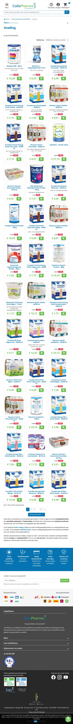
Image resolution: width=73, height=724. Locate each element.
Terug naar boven (36, 514)
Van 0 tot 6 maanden (36, 70)
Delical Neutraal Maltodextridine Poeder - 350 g (36, 188)
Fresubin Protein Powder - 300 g (14, 227)
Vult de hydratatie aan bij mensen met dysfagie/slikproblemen (14, 308)
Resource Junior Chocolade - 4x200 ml (36, 146)
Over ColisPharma (11, 643)
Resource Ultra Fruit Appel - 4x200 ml (14, 381)
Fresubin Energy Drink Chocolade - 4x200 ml (59, 67)
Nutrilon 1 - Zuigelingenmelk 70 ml (36, 67)
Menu (6, 638)
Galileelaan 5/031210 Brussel (22, 690)
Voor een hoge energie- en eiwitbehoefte (14, 110)
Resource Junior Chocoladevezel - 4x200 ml (14, 419)
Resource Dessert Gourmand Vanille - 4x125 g (14, 188)
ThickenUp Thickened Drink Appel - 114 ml (14, 303)
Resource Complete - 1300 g (36, 418)
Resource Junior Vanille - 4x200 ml (59, 106)
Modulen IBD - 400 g (14, 66)
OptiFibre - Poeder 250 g (59, 145)
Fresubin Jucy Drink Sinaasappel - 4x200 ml (58, 381)
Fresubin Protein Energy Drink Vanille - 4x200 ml (14, 106)
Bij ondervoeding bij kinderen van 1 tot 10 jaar (59, 110)
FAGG (21, 675)
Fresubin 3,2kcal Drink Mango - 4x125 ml (14, 492)
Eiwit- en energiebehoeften (58, 190)
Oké (35, 721)
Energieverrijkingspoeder (36, 192)
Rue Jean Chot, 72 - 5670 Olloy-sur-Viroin (36, 707)
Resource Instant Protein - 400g (58, 266)
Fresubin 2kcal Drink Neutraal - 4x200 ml (59, 187)
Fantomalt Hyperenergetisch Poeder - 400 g (14, 267)
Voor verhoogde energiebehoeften (58, 71)
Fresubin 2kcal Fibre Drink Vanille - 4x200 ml (59, 492)
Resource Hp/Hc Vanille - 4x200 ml (36, 303)
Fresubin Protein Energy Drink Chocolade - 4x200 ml (14, 146)
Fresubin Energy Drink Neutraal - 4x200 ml (36, 492)
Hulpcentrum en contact (13, 648)
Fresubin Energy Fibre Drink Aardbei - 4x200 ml (14, 455)
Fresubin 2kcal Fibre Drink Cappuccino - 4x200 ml (36, 382)
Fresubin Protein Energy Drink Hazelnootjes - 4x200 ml (59, 304)
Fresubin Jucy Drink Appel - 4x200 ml (36, 106)
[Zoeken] (36, 12)
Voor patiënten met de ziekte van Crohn (14, 69)
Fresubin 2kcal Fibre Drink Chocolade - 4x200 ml (36, 227)
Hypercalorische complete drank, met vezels (36, 345)
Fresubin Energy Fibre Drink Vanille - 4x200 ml (59, 418)
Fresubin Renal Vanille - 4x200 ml (36, 341)
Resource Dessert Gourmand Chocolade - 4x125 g (58, 456)
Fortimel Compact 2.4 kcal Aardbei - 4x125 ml (36, 455)
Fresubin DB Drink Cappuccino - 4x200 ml (14, 341)
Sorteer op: (40, 40)
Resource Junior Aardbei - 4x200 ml (58, 227)
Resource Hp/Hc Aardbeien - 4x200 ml (59, 341)
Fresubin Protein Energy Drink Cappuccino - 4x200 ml (36, 267)
